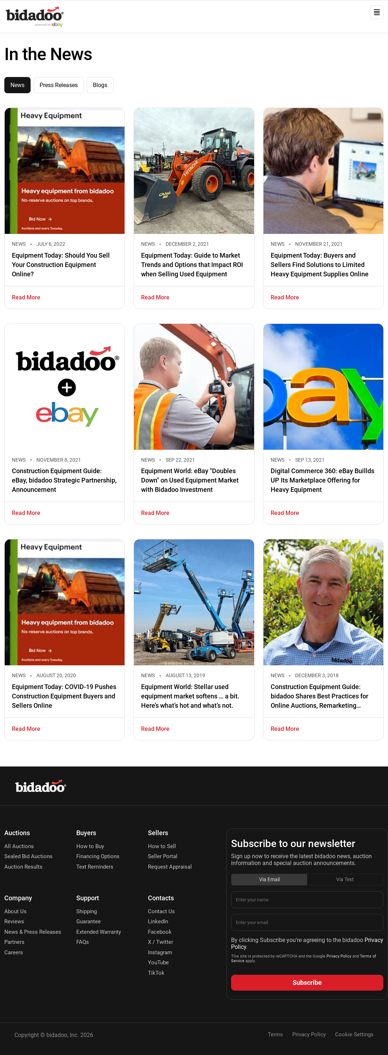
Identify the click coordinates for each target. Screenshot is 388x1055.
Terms (275, 1034)
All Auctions (19, 846)
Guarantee (88, 921)
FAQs (82, 942)
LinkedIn (158, 921)
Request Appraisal (170, 867)
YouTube (158, 962)
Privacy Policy (338, 956)
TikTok (156, 973)
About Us (15, 911)
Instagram (160, 952)
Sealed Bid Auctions (28, 856)
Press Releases (59, 85)
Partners (14, 942)
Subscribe (307, 982)
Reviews (14, 921)
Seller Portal (162, 856)
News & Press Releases (32, 932)
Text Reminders (94, 867)
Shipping (86, 911)
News (17, 85)
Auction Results (23, 867)
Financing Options (97, 856)
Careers (13, 952)
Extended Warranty (98, 932)
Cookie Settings (354, 1035)
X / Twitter (160, 942)
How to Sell (162, 846)
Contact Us (161, 911)
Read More (26, 297)
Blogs (100, 85)
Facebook (160, 932)
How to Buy (90, 846)
